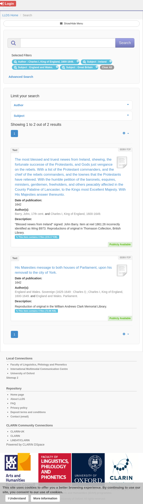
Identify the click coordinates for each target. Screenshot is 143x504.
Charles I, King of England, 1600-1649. (76, 213)
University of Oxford (22, 373)
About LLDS (17, 399)
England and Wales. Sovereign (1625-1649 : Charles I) (50, 292)
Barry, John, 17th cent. (29, 213)
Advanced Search (21, 76)
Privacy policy (18, 407)
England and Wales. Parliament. (57, 296)
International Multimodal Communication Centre (39, 369)
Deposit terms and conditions (28, 412)
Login (7, 3)
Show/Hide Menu (71, 23)
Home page (17, 394)
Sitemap (11, 377)
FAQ (13, 403)
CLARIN (15, 436)
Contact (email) (19, 416)
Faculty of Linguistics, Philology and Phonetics (38, 364)
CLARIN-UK (17, 431)
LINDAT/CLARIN (20, 440)
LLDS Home (10, 15)
